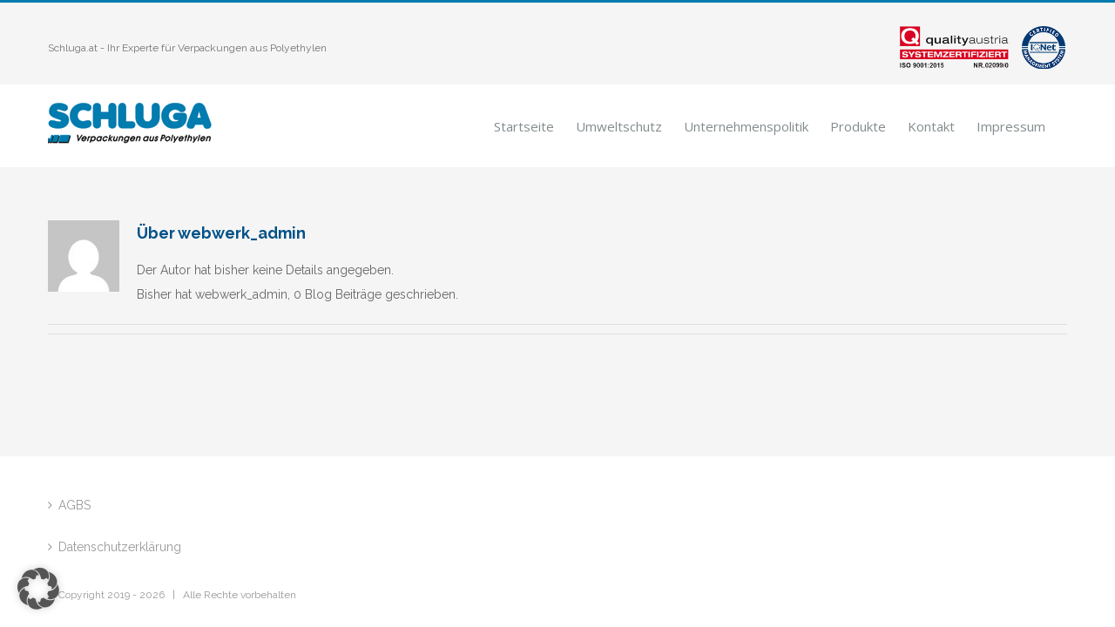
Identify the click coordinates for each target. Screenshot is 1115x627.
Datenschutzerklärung (119, 547)
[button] (38, 588)
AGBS (74, 505)
